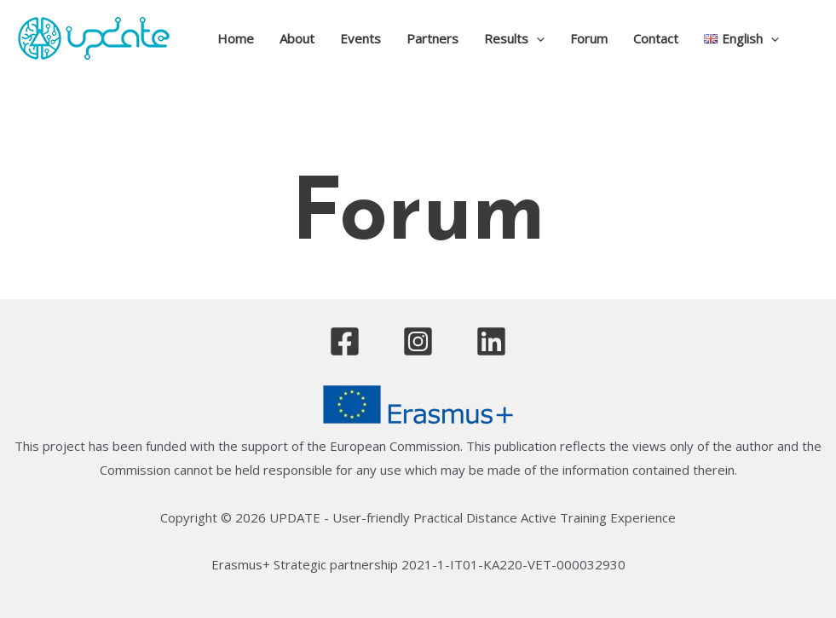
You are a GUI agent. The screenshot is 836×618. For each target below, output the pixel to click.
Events (360, 38)
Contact (655, 38)
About (297, 38)
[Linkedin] (491, 341)
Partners (432, 38)
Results (514, 38)
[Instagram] (418, 341)
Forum (589, 38)
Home (235, 38)
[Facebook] (344, 341)
